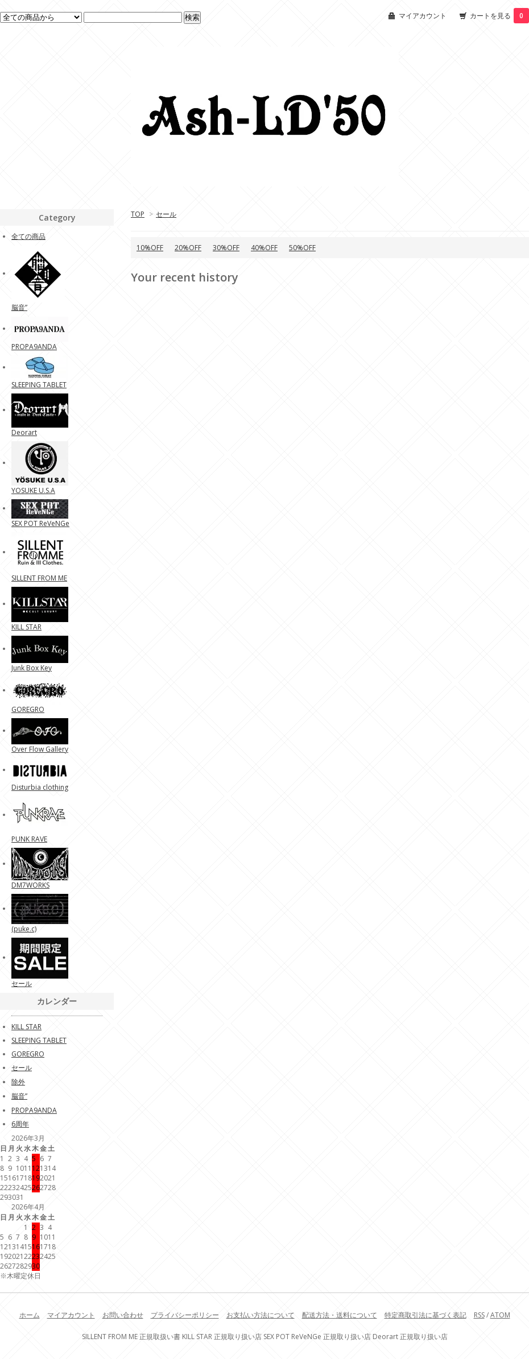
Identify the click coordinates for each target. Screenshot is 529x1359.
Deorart (24, 432)
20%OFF (188, 247)
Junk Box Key (31, 668)
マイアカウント (423, 15)
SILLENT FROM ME (39, 578)
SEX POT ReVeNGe (40, 523)
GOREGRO (27, 709)
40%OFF (264, 247)
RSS (479, 1315)
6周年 (20, 1124)
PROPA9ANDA (34, 346)
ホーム (29, 1315)
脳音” (19, 307)
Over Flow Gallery (39, 749)
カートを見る (499, 15)
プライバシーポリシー (185, 1315)
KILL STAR (26, 627)
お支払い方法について (260, 1315)
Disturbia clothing (39, 787)
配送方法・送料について (339, 1315)
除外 (18, 1082)
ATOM (500, 1315)
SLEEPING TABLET (39, 385)
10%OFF (150, 247)
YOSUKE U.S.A (33, 490)
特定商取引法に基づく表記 (425, 1315)
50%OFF (302, 247)
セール (166, 214)
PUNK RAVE (29, 839)
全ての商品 (28, 236)
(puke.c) (23, 929)
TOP (137, 214)
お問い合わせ (122, 1315)
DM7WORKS (30, 885)
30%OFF (226, 247)
